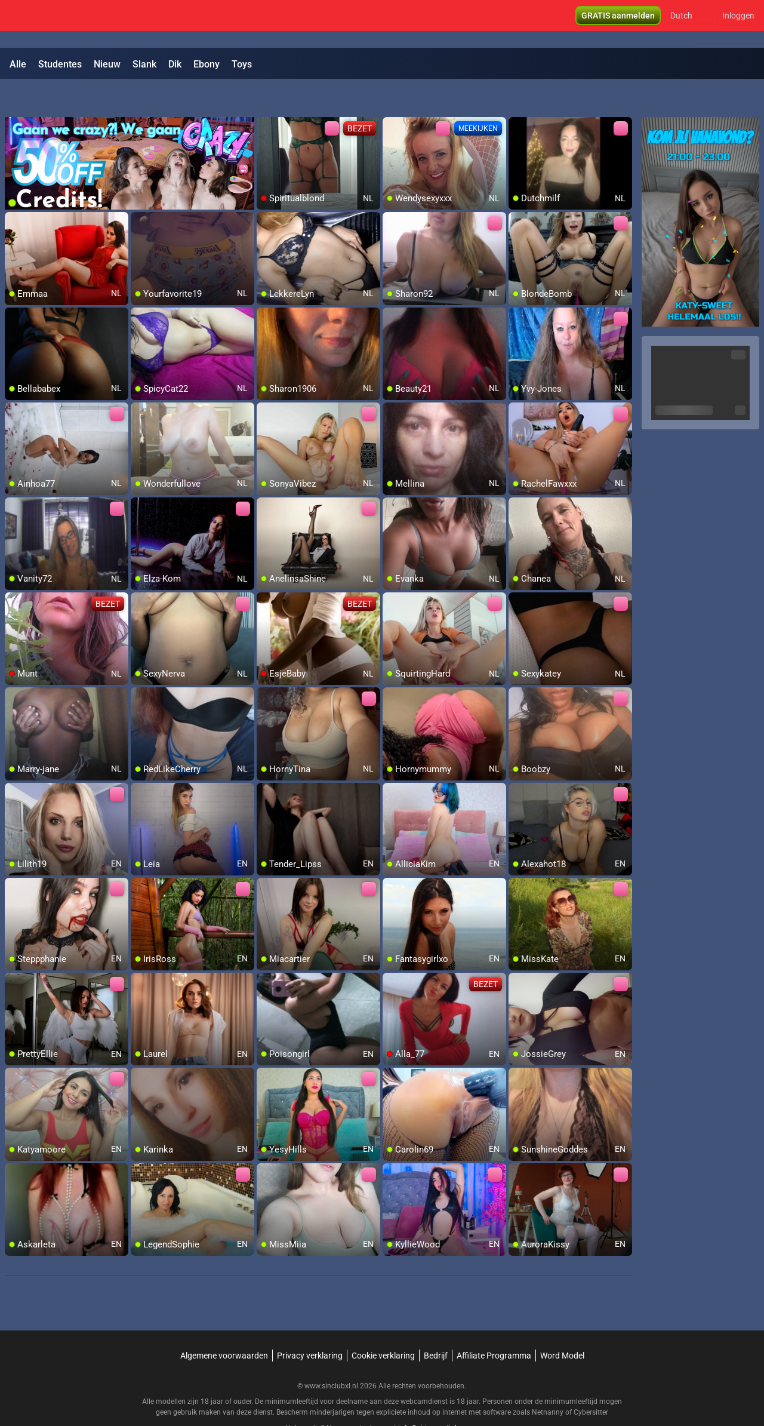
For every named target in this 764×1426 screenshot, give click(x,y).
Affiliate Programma (494, 1324)
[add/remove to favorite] (266, 95)
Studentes (60, 64)
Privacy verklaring (310, 1324)
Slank (144, 64)
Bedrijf (436, 1324)
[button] (689, 24)
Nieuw (107, 64)
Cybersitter (591, 1381)
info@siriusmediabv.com (438, 1397)
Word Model (562, 1324)
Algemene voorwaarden (224, 1324)
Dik (174, 64)
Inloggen (738, 24)
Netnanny (548, 1381)
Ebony (206, 64)
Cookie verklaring (383, 1324)
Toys (242, 64)
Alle (18, 64)
